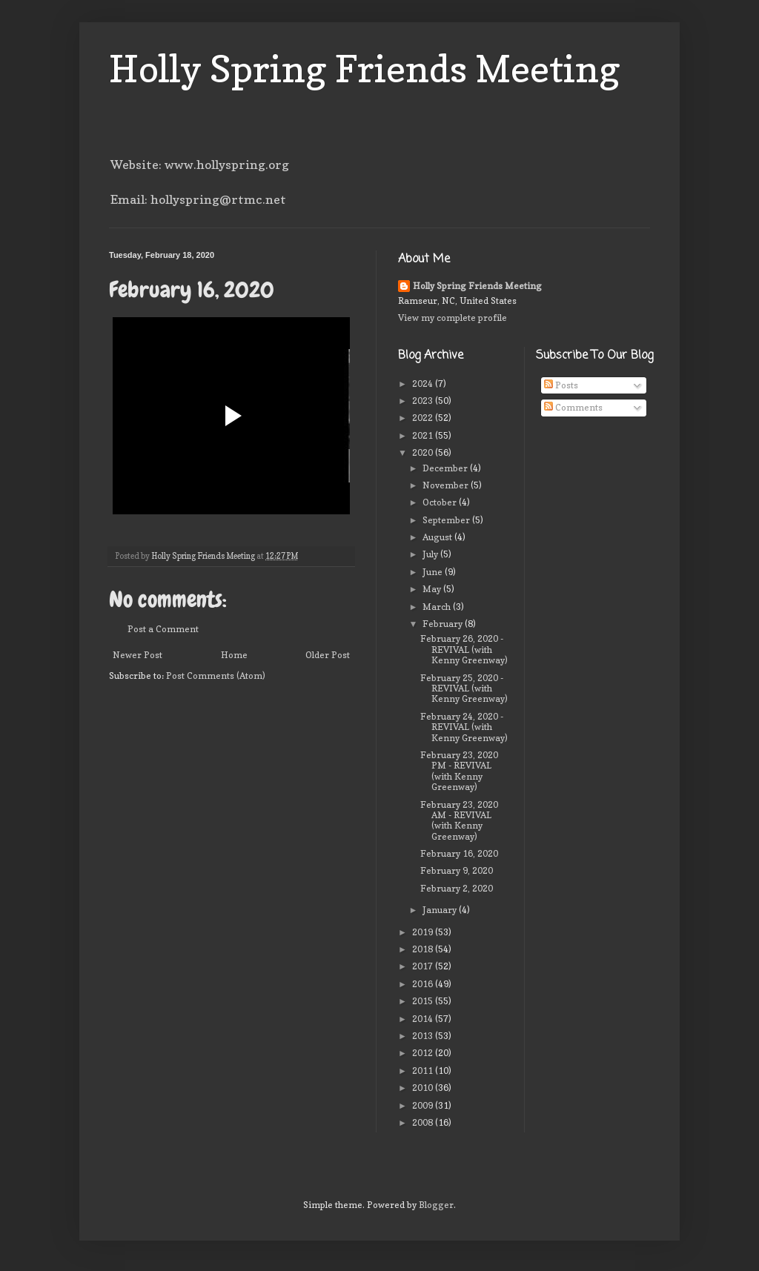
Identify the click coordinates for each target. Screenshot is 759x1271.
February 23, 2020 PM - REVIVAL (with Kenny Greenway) (459, 770)
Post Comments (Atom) (215, 675)
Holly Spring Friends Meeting (364, 68)
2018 (423, 949)
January (440, 909)
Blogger (436, 1204)
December (446, 468)
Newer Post (137, 654)
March (437, 606)
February (443, 623)
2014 (423, 1018)
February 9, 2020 (456, 870)
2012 (423, 1052)
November (446, 485)
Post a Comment (163, 628)
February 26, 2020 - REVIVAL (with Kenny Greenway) (464, 649)
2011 (423, 1070)
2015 (423, 1000)
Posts (561, 385)
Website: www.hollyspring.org (199, 164)
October (440, 502)
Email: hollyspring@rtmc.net (198, 199)
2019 (423, 932)
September (447, 519)
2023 (423, 400)
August (438, 536)
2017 (423, 966)
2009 (423, 1105)
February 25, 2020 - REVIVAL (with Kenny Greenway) (464, 688)
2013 (423, 1035)
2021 (423, 435)
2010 (423, 1087)
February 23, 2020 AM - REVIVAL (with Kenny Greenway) (459, 820)
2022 (423, 417)
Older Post (327, 654)
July (431, 554)
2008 (423, 1122)
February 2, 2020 (456, 888)
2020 (423, 452)
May (432, 588)
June (433, 571)
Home (234, 654)
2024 (423, 383)
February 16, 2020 (459, 853)
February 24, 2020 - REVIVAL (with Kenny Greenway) (464, 727)
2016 (423, 983)
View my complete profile (452, 317)
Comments (573, 407)
